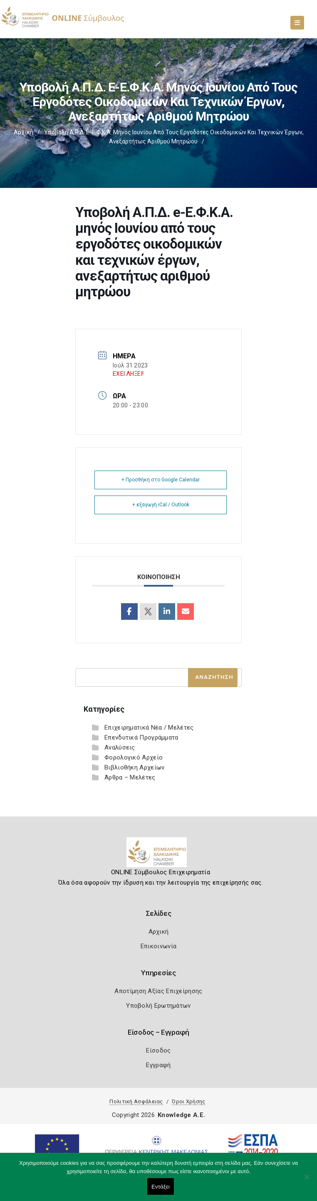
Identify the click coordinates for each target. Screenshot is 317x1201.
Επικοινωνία (158, 946)
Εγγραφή (158, 1065)
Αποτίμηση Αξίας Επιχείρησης (158, 991)
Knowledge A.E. (181, 1115)
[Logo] (158, 855)
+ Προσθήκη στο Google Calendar (160, 480)
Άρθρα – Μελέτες (130, 777)
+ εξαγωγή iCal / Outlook (160, 505)
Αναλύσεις (119, 747)
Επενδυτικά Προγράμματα (141, 737)
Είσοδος (158, 1050)
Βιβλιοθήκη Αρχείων (134, 767)
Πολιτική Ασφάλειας (136, 1101)
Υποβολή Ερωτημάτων (158, 1005)
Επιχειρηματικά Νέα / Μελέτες (148, 727)
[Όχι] (306, 1181)
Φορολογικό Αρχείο (133, 757)
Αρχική (23, 132)
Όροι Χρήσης (188, 1101)
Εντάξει (160, 1187)
